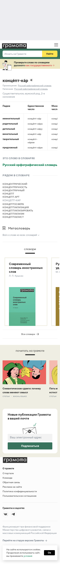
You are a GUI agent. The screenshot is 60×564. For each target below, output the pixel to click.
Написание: (8, 89)
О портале (8, 473)
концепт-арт (11, 196)
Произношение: (10, 85)
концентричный (13, 190)
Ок (49, 552)
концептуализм (13, 213)
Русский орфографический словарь (30, 165)
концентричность (15, 187)
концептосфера (13, 204)
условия (28, 555)
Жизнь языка (20, 396)
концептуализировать (18, 210)
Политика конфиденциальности (20, 491)
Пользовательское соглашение (19, 495)
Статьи (6, 396)
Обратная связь (11, 482)
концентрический (15, 184)
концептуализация (16, 207)
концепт (8, 193)
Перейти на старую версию (25, 540)
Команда (7, 477)
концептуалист (13, 217)
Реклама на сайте (12, 486)
